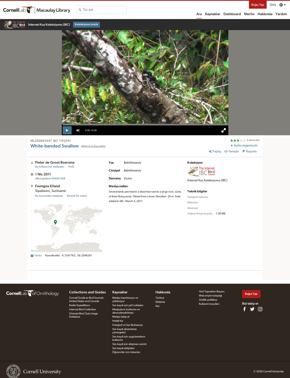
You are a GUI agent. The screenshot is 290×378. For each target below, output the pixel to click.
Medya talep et (120, 316)
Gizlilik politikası (208, 299)
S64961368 (50, 178)
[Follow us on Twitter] (252, 309)
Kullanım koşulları (209, 304)
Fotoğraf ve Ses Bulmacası (127, 325)
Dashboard (232, 14)
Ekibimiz (160, 302)
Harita (35, 255)
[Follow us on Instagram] (260, 309)
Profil (71, 166)
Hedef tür (117, 321)
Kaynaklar (212, 14)
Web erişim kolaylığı (210, 295)
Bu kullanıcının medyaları (49, 166)
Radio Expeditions (79, 305)
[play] (67, 130)
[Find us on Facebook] (244, 309)
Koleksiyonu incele (86, 24)
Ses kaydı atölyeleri (123, 348)
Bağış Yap (257, 4)
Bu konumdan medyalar (49, 196)
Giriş (273, 4)
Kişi (157, 306)
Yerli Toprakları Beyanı (211, 291)
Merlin (249, 14)
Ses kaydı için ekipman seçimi (129, 344)
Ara (199, 14)
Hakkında (265, 14)
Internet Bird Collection (82, 309)
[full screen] (224, 130)
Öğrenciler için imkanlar (126, 352)
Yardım (281, 14)
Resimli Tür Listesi (77, 196)
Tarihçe (160, 297)
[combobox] (104, 10)
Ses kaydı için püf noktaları (127, 305)
